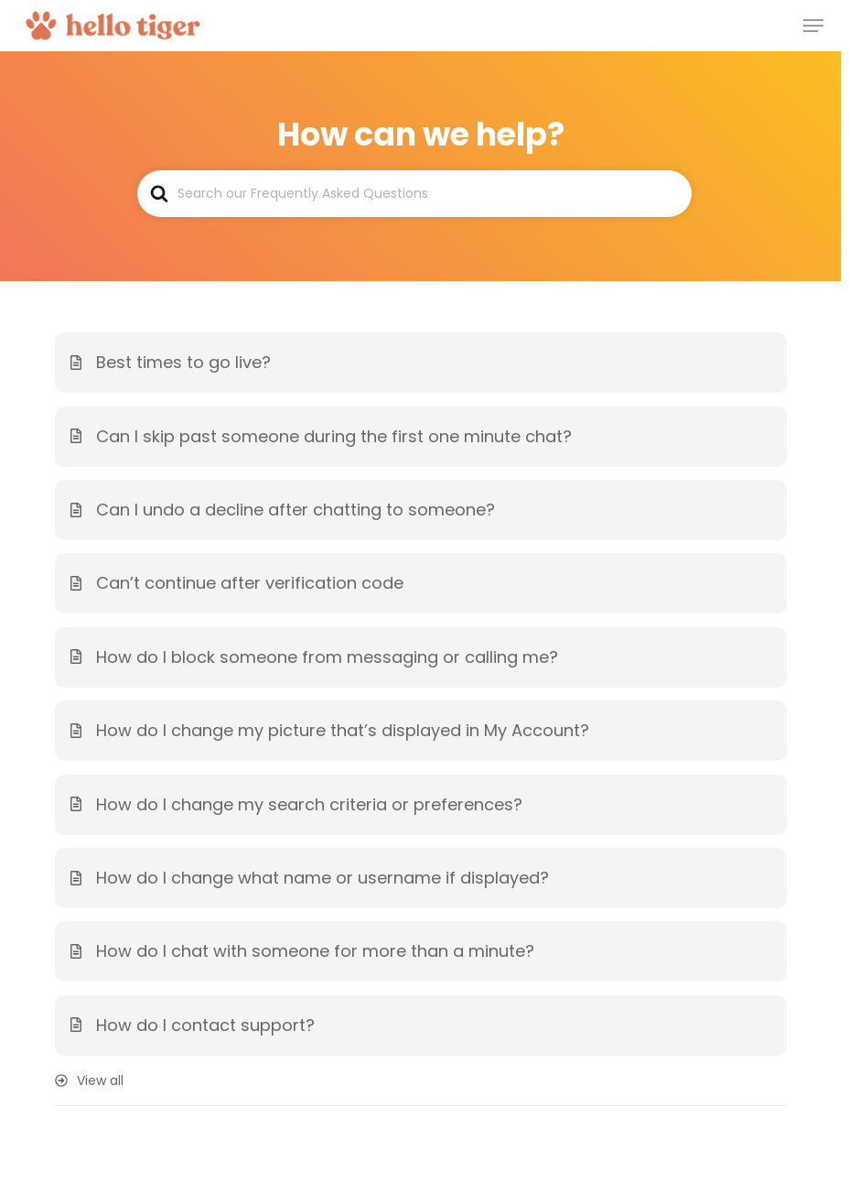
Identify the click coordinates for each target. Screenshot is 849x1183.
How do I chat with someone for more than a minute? (315, 950)
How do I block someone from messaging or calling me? (327, 657)
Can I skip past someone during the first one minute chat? (334, 436)
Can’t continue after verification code (249, 582)
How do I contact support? (205, 1025)
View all (100, 1080)
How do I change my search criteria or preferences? (309, 804)
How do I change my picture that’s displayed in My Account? (342, 730)
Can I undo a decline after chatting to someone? (295, 509)
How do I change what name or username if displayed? (322, 877)
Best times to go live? (183, 362)
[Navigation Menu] (813, 25)
